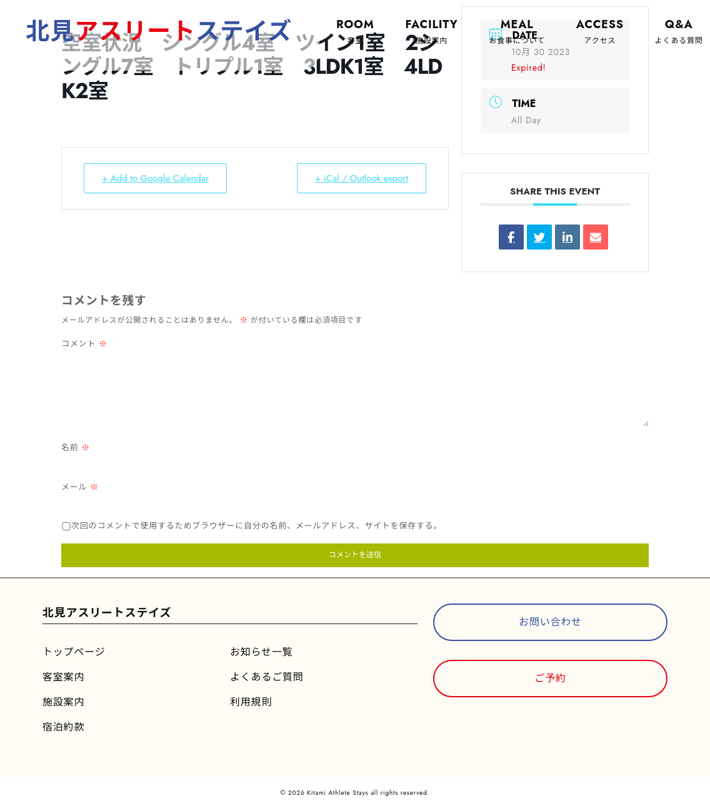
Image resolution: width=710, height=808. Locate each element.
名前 (75, 447)
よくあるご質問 (267, 677)
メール (80, 487)
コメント (84, 344)
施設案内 (63, 702)
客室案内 (63, 677)
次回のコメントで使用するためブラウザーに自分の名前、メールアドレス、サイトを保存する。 (256, 526)
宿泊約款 (63, 727)
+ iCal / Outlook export (361, 178)
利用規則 (251, 702)
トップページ (73, 652)
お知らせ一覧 (261, 652)
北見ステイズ (159, 31)
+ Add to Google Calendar (155, 178)
